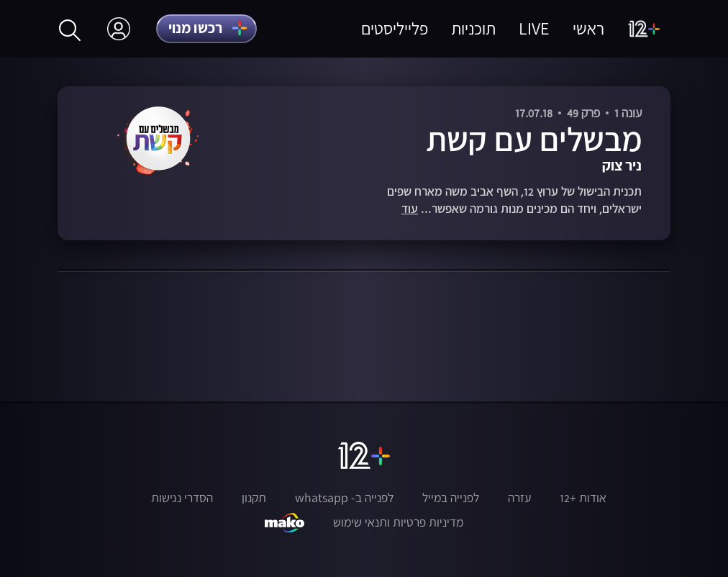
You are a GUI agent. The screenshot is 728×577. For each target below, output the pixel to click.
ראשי (588, 28)
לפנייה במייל (450, 498)
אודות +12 (583, 498)
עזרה (519, 498)
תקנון (254, 498)
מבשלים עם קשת (534, 139)
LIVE (534, 28)
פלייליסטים (394, 28)
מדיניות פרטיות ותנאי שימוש (398, 522)
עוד (409, 209)
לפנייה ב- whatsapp (344, 498)
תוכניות (473, 28)
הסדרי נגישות (182, 498)
